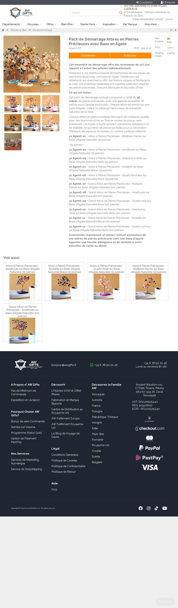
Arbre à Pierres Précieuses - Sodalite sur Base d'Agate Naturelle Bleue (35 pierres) (64, 269)
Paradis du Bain (18, 30)
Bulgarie (97, 462)
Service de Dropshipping (26, 469)
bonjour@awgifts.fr (64, 365)
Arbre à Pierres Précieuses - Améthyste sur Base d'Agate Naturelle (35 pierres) (23, 269)
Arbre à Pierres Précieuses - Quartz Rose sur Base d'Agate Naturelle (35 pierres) (106, 269)
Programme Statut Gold (26, 432)
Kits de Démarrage (42, 30)
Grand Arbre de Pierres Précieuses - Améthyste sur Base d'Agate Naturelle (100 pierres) (22, 311)
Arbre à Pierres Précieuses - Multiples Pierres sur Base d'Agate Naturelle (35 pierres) (148, 269)
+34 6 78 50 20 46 (155, 363)
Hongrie (97, 422)
